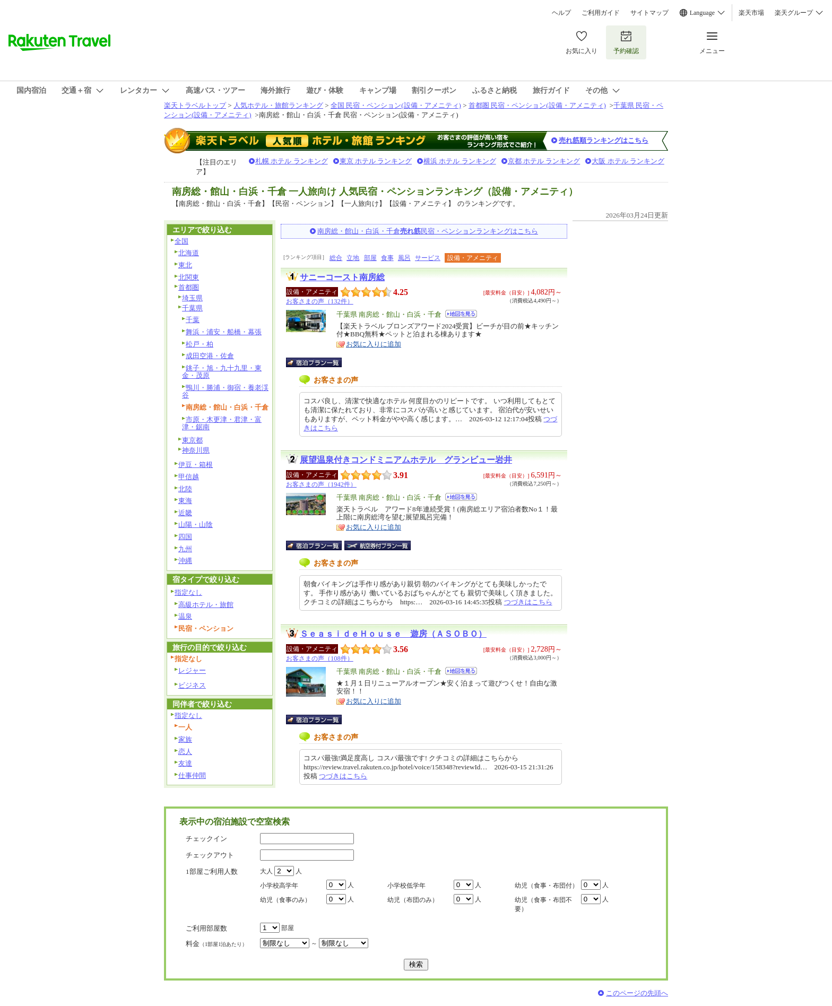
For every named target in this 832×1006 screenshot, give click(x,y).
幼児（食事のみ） (285, 900)
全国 (181, 241)
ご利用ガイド (601, 12)
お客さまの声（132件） (319, 301)
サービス (427, 258)
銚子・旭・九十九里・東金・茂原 (222, 372)
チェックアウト (210, 855)
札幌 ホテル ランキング (291, 161)
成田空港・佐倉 (210, 356)
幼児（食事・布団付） (546, 885)
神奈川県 (196, 450)
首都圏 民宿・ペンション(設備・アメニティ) (537, 105)
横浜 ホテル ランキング (459, 161)
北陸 (185, 489)
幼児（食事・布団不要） (543, 904)
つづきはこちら (528, 602)
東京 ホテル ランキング (376, 161)
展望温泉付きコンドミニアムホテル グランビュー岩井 (406, 459)
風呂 (404, 258)
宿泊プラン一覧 (319, 362)
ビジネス (192, 685)
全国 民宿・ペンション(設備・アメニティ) (396, 105)
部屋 (370, 258)
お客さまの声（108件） (319, 658)
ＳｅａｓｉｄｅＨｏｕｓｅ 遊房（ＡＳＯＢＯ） (393, 633)
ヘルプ (561, 12)
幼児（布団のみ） (412, 900)
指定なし (188, 592)
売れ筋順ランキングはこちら (603, 140)
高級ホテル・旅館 (205, 605)
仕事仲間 (192, 775)
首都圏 (188, 287)
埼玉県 (192, 298)
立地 (352, 258)
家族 (185, 739)
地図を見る (461, 314)
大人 (266, 871)
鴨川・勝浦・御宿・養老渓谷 (225, 392)
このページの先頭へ (637, 993)
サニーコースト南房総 (342, 277)
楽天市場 (751, 12)
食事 (387, 258)
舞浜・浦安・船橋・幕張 (224, 332)
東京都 (192, 440)
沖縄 (185, 561)
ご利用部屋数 (206, 928)
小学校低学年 (406, 885)
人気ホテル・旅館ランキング (278, 105)
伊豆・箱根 (195, 465)
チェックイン (206, 839)
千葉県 (192, 308)
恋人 (185, 752)
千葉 (193, 320)
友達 (185, 763)
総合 (336, 258)
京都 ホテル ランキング (544, 161)
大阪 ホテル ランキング (628, 161)
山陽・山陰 (195, 524)
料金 (216, 944)
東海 (185, 501)
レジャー (192, 670)
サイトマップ (649, 12)
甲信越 (188, 477)
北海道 (188, 253)
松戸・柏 (199, 344)
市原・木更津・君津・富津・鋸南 (222, 423)
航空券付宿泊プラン (377, 545)
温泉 (185, 616)
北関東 (188, 277)
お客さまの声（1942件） (321, 484)
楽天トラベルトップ (195, 105)
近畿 (185, 513)
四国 (185, 537)
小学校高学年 (279, 885)
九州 (185, 549)
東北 (185, 265)
